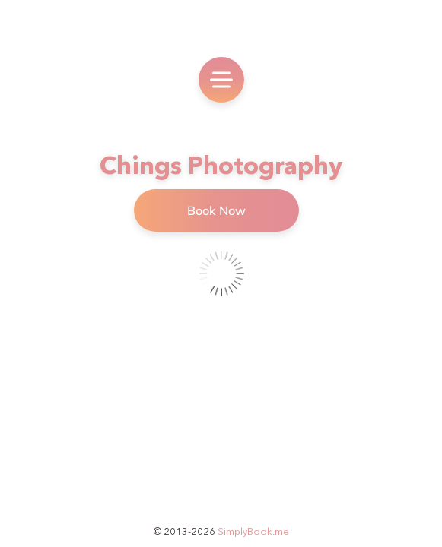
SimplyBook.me (253, 531)
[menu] (221, 80)
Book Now (216, 210)
